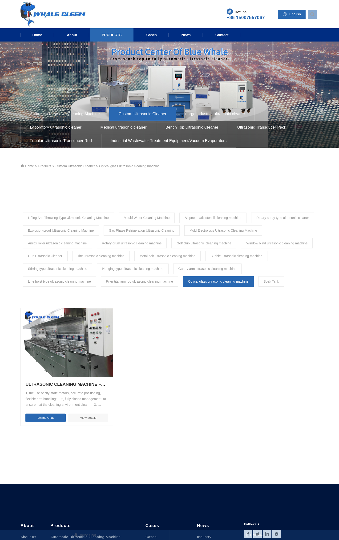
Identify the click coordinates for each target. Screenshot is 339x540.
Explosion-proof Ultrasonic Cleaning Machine (61, 230)
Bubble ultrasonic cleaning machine (236, 256)
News (186, 35)
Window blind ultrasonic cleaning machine (276, 243)
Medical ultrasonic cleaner (123, 127)
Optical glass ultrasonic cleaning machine (129, 166)
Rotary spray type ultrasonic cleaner (282, 218)
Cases (151, 35)
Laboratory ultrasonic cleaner (55, 127)
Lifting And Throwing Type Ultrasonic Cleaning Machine (68, 218)
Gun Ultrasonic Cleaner (45, 256)
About (72, 35)
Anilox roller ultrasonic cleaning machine (57, 243)
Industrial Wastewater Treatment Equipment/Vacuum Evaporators (168, 140)
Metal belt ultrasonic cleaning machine (167, 256)
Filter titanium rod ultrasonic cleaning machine (139, 281)
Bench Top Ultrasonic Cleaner (191, 127)
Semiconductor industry (166, 526)
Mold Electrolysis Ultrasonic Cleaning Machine (223, 230)
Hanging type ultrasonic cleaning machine (132, 269)
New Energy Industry (164, 533)
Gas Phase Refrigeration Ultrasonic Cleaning (141, 230)
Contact (222, 35)
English (293, 14)
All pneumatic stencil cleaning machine (213, 218)
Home (37, 35)
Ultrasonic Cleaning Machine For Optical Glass (54, 366)
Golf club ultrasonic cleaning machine (204, 243)
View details (70, 399)
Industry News (204, 522)
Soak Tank (271, 281)
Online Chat (40, 399)
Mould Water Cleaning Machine (147, 218)
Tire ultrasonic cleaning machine (101, 256)
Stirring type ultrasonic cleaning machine (57, 269)
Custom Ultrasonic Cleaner (142, 114)
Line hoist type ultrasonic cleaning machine (59, 281)
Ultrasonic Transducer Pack (261, 127)
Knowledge (207, 533)
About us (28, 519)
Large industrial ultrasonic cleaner (215, 114)
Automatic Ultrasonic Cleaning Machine (65, 114)
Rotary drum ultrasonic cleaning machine (132, 243)
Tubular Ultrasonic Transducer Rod (61, 140)
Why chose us (32, 526)
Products (111, 35)
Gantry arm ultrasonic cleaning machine (207, 269)
